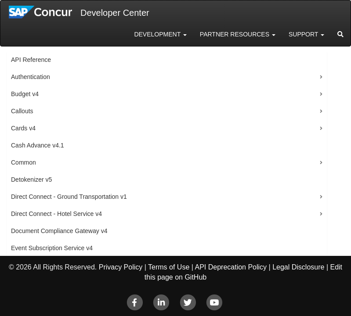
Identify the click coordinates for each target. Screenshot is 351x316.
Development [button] (160, 34)
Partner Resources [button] (237, 34)
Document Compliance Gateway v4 (59, 230)
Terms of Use (168, 267)
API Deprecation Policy (231, 267)
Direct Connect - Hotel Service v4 (56, 213)
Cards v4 (23, 128)
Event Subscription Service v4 (52, 247)
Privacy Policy (121, 267)
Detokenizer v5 (31, 179)
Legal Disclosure (298, 267)
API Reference (31, 59)
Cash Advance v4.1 (37, 145)
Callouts (22, 111)
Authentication (30, 76)
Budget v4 (25, 93)
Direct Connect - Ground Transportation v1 (69, 196)
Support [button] (306, 34)
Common (23, 162)
